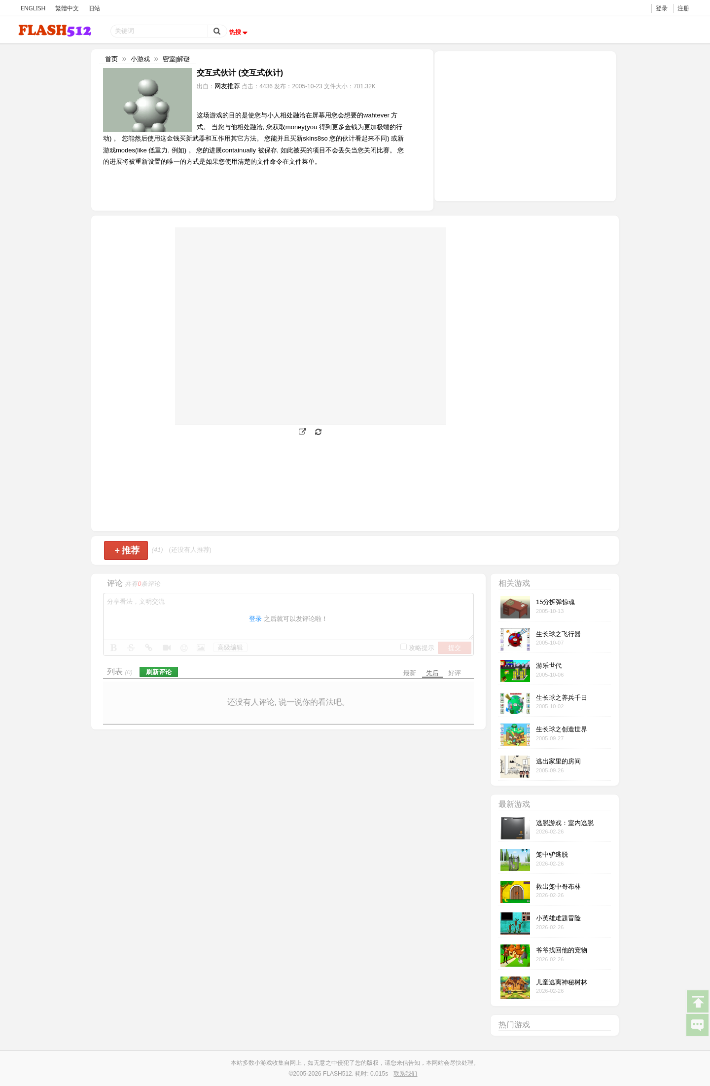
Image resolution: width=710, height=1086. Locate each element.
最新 (409, 673)
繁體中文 (67, 8)
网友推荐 (227, 86)
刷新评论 (159, 672)
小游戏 (140, 59)
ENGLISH (33, 8)
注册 (683, 8)
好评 (454, 673)
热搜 (239, 32)
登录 (662, 8)
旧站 (94, 8)
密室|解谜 (176, 59)
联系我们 (405, 1073)
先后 (432, 673)
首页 (111, 59)
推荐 (127, 550)
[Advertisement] (525, 125)
